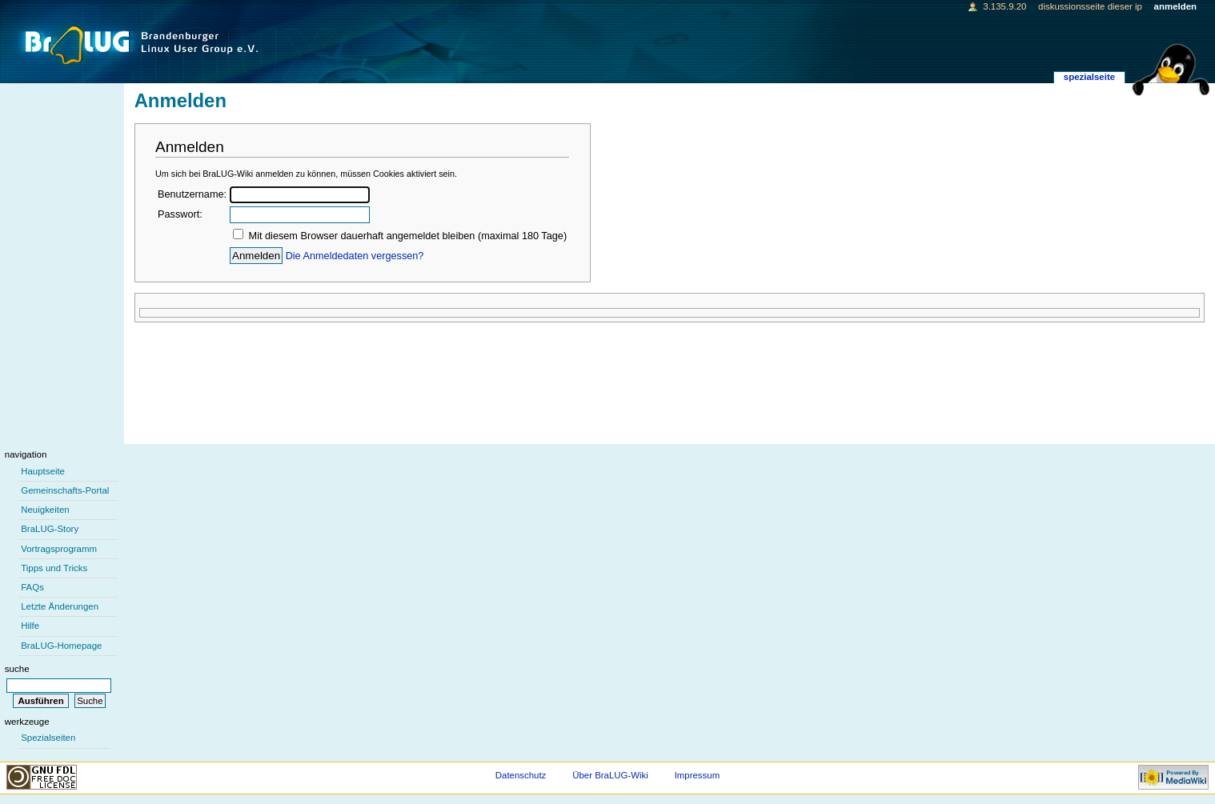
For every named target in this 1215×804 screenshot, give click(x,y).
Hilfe (30, 625)
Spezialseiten (48, 737)
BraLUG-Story (49, 529)
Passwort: (180, 214)
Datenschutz (521, 775)
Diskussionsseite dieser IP (1090, 6)
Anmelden (1175, 6)
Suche (17, 669)
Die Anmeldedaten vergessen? (355, 256)
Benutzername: (192, 194)
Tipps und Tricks (54, 568)
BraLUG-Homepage (61, 645)
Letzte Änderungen (59, 606)
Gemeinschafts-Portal (65, 490)
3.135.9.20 (1004, 6)
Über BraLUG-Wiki (610, 775)
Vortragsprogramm (59, 549)
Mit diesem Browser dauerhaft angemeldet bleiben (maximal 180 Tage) (408, 236)
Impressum (697, 775)
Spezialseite (1089, 77)
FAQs (32, 587)
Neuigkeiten (45, 509)
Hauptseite (43, 471)
